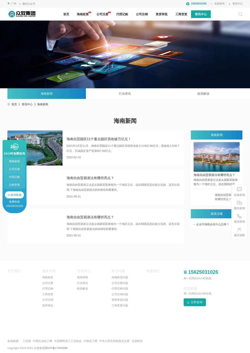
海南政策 (83, 14)
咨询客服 (15, 194)
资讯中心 (235, 3)
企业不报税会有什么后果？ (212, 224)
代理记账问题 (120, 288)
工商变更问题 (120, 305)
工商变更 (181, 14)
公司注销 (142, 14)
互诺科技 (137, 341)
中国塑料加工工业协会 (68, 341)
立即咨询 (195, 302)
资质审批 (162, 14)
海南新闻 (47, 93)
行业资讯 (125, 93)
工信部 (27, 341)
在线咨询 (217, 3)
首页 (66, 14)
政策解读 (203, 93)
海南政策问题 (120, 277)
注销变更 (14, 184)
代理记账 (122, 14)
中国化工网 (90, 341)
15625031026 (196, 3)
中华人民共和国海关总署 (114, 341)
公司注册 (102, 14)
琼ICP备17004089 (56, 348)
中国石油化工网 (42, 341)
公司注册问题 (120, 283)
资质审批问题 (120, 299)
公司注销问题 (120, 294)
